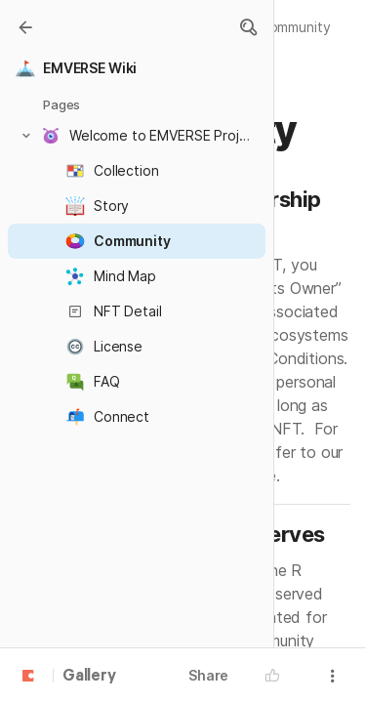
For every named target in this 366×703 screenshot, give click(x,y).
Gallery (89, 676)
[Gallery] (25, 27)
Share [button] (208, 675)
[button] (248, 27)
